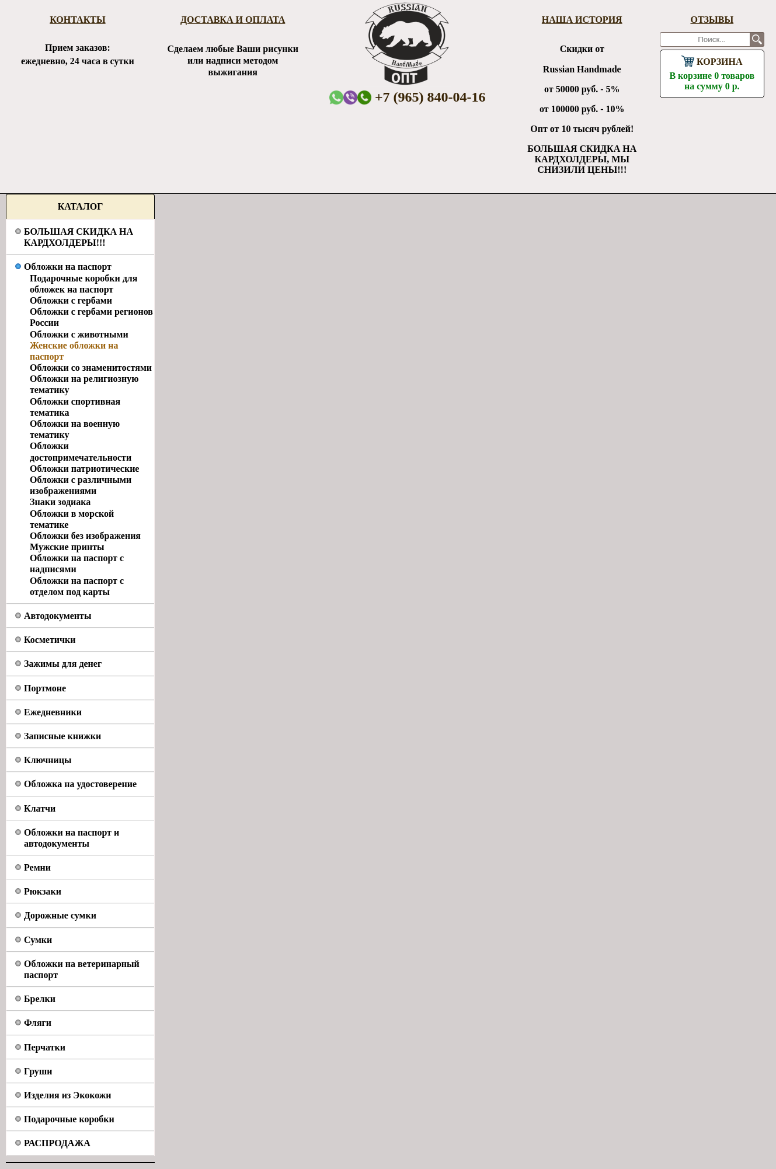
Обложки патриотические (84, 469)
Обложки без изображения (85, 536)
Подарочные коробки (69, 1119)
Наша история (582, 20)
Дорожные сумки (60, 915)
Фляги (37, 1023)
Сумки (38, 940)
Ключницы (47, 760)
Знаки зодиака (60, 502)
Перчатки (44, 1047)
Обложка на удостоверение (80, 784)
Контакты (78, 20)
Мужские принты (67, 547)
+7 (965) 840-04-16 (421, 97)
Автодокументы (57, 616)
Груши (38, 1071)
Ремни (37, 867)
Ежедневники (53, 712)
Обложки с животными (79, 334)
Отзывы (711, 20)
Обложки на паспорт (68, 267)
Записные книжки (62, 736)
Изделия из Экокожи (68, 1095)
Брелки (39, 999)
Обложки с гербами (71, 300)
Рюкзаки (42, 891)
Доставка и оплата (232, 20)
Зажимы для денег (63, 664)
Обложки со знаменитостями (91, 368)
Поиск (757, 39)
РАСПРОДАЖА (57, 1143)
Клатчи (39, 808)
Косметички (49, 640)
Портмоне (45, 688)
